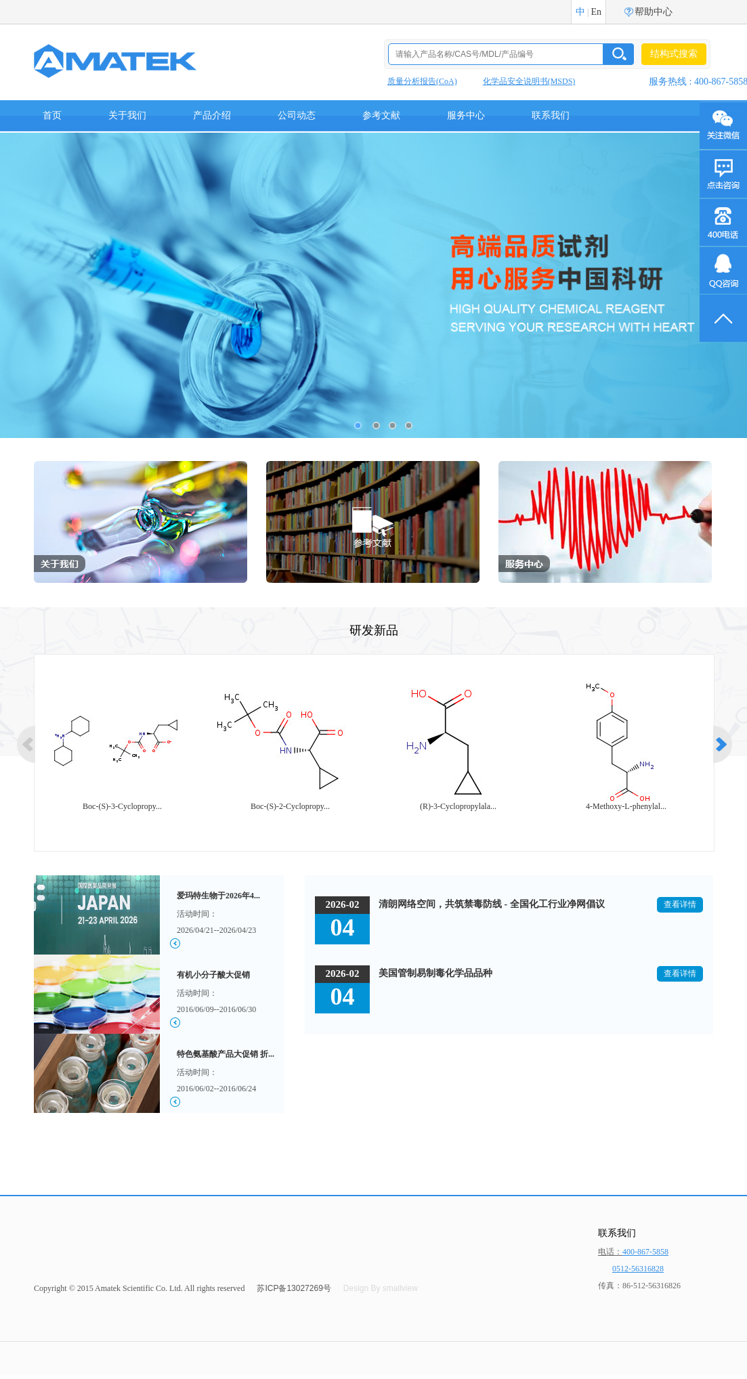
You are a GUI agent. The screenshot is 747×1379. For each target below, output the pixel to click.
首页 (52, 115)
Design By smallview (380, 1288)
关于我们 (127, 115)
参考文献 (381, 115)
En (596, 12)
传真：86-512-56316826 (639, 1285)
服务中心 (466, 115)
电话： (633, 1251)
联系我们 (551, 115)
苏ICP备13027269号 (293, 1288)
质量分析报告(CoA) (422, 81)
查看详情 (680, 904)
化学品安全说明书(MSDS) (529, 81)
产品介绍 (212, 115)
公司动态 (297, 115)
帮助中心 (654, 12)
